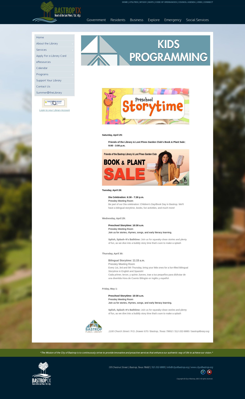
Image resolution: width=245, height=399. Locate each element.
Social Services (197, 20)
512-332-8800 (158, 367)
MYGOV (143, 2)
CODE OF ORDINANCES (166, 2)
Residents (117, 20)
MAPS (151, 2)
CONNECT (208, 2)
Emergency (172, 20)
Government (96, 20)
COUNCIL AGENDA (186, 2)
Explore (154, 20)
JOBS (199, 2)
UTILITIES (133, 2)
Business (136, 20)
